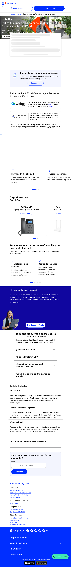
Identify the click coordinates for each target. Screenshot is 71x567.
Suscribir (19, 471)
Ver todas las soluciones (18, 524)
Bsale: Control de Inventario (19, 518)
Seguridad (13, 522)
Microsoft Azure (15, 497)
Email (13, 461)
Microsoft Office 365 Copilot (19, 495)
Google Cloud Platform (17, 512)
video (50, 104)
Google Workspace (16, 509)
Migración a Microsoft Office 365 (20, 493)
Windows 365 (14, 520)
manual (51, 106)
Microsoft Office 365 (16, 490)
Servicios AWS (14, 503)
